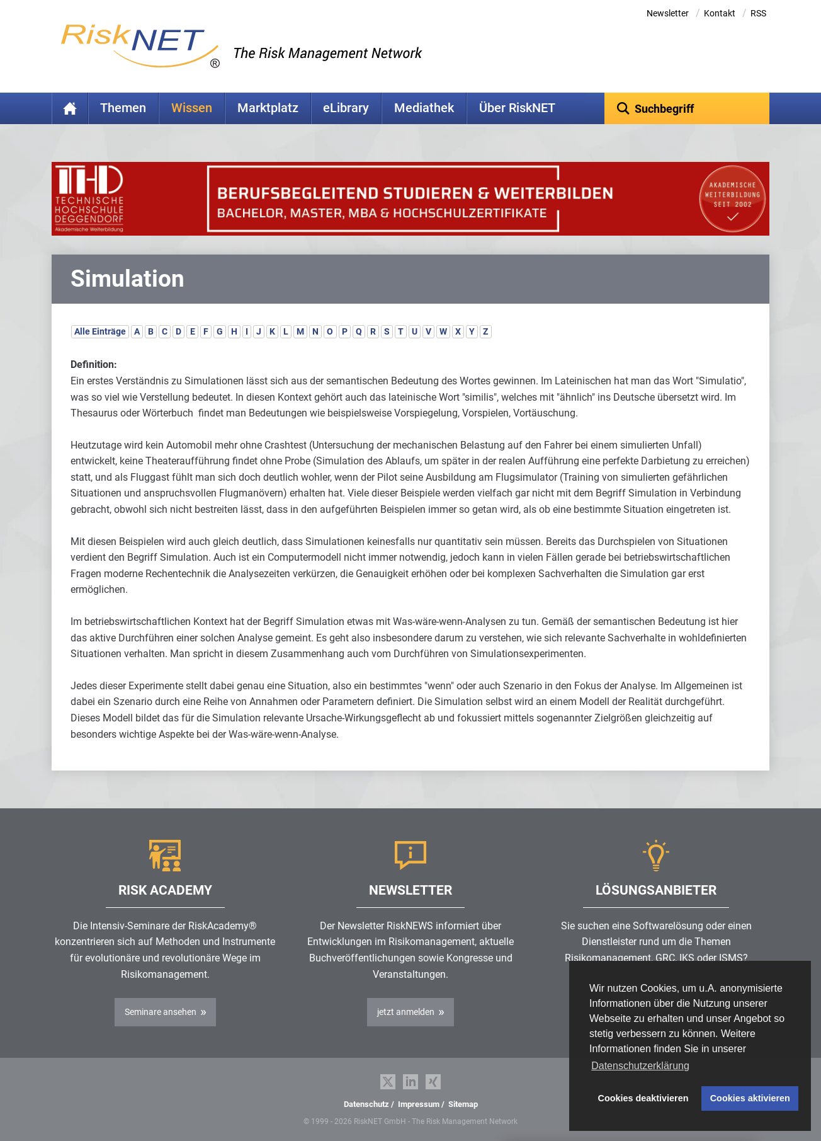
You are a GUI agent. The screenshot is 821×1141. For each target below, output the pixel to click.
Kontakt (719, 13)
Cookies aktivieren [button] (750, 1098)
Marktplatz (267, 108)
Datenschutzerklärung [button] (640, 1065)
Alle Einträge (100, 331)
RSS (758, 13)
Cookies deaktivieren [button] (643, 1098)
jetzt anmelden (405, 1012)
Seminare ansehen (160, 1012)
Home (70, 108)
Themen (123, 108)
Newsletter (668, 13)
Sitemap (463, 1104)
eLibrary (346, 108)
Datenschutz (366, 1104)
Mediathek (424, 108)
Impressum (418, 1104)
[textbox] (687, 108)
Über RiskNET (517, 108)
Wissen (191, 108)
